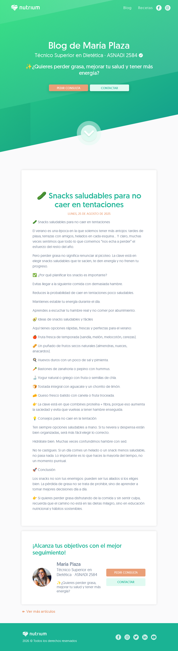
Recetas (145, 7)
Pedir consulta (68, 88)
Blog (127, 7)
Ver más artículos (38, 611)
